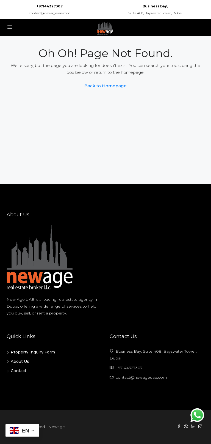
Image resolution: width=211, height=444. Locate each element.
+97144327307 (50, 6)
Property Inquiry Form (33, 352)
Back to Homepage (105, 85)
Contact (18, 370)
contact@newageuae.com (49, 13)
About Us (20, 361)
